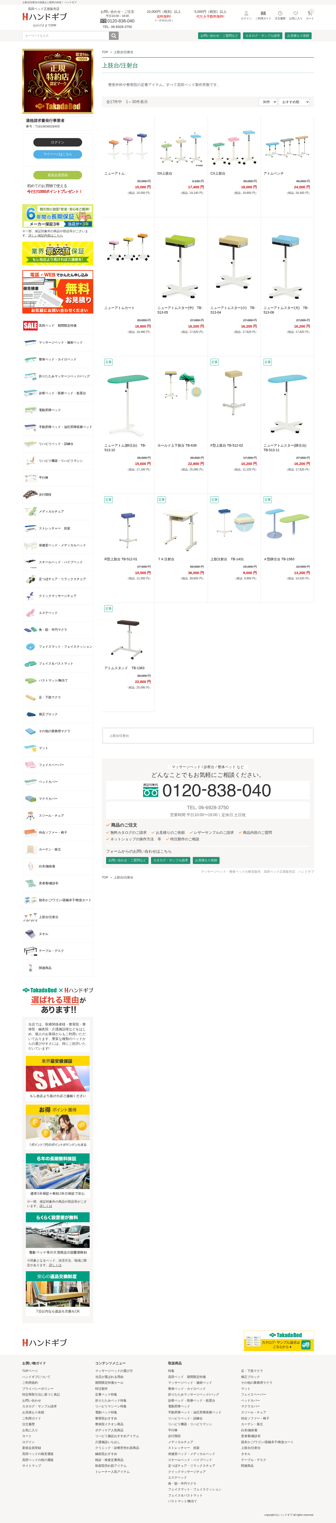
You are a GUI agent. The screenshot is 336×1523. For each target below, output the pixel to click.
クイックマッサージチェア (187, 1472)
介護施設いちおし (107, 1442)
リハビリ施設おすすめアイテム (117, 1436)
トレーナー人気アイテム (112, 1472)
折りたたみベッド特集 (111, 1400)
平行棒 (173, 1430)
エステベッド (177, 1477)
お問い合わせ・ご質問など (219, 35)
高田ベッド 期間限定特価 (187, 1377)
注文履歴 (28, 1424)
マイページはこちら (57, 154)
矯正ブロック (250, 1377)
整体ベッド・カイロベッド (187, 1388)
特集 (171, 1371)
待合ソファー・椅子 (255, 1418)
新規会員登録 (58, 175)
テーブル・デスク (253, 1460)
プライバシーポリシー (38, 1388)
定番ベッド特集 (106, 1394)
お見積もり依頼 (298, 35)
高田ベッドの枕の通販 (38, 1460)
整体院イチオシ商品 (109, 1424)
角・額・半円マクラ (182, 1483)
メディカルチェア (180, 1442)
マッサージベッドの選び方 (114, 1371)
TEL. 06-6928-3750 (208, 807)
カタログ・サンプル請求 (262, 35)
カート (27, 1436)
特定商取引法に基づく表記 (41, 1394)
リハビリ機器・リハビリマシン (190, 1424)
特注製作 (101, 1388)
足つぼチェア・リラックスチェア (191, 1465)
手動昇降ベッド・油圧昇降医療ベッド (195, 1412)
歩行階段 (174, 1436)
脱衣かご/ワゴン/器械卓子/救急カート (267, 1442)
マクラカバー (250, 1406)
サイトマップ (31, 1465)
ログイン (57, 142)
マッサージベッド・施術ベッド (190, 1382)
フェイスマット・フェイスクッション (195, 1489)
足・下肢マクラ (252, 1371)
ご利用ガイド (31, 1418)
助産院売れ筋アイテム (111, 1465)
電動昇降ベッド (179, 1406)
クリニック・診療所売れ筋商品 (117, 1448)
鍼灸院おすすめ (106, 1454)
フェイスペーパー (253, 1394)
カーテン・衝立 (252, 1424)
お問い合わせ (31, 1400)
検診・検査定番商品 (109, 1460)
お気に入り (30, 1430)
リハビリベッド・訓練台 (185, 1418)
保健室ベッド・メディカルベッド (191, 1454)
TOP (105, 52)
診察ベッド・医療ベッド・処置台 (191, 1400)
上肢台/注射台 (124, 52)
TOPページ (30, 1371)
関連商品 (247, 1465)
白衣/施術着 (249, 1430)
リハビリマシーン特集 (111, 1406)
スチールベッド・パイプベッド (190, 1460)
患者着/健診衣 (251, 1436)
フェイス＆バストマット (185, 1495)
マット (245, 1388)
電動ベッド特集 (106, 1412)
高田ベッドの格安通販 (38, 1454)
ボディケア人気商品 (109, 1430)
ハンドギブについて (36, 1377)
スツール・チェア (253, 1412)
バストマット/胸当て (182, 1501)
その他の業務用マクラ (256, 1382)
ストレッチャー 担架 (184, 1448)
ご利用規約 (30, 1382)
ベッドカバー (250, 1400)
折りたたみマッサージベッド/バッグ (193, 1394)
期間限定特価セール (109, 1382)
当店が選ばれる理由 (109, 1377)
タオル (245, 1454)
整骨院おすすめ (106, 1418)
